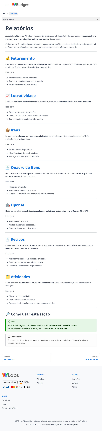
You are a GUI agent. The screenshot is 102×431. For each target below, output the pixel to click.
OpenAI (17, 204)
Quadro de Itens (25, 167)
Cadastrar (6, 400)
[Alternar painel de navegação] (7, 5)
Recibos (18, 239)
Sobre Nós (76, 379)
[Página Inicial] (4, 13)
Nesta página (8, 19)
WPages (40, 383)
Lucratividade (23, 95)
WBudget (40, 379)
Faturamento (23, 58)
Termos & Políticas (9, 408)
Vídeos (74, 387)
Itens (15, 130)
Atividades (20, 276)
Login (4, 404)
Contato (75, 383)
